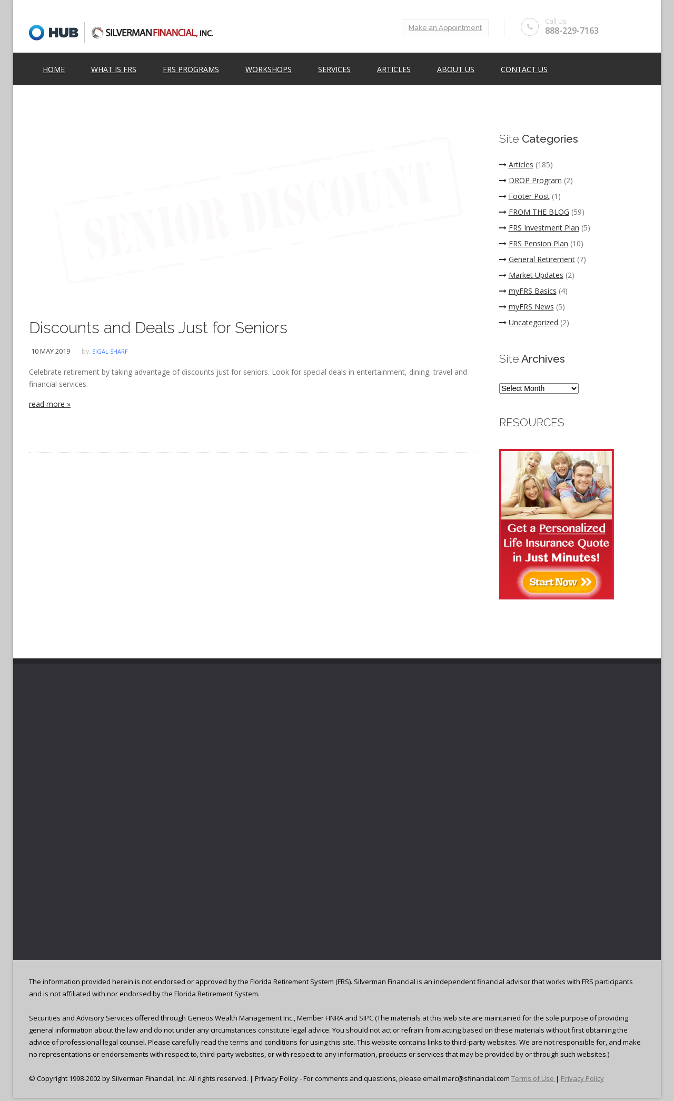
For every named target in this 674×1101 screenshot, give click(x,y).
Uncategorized (528, 322)
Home (54, 69)
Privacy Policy (582, 1078)
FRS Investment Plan (539, 228)
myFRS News (526, 307)
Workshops (268, 69)
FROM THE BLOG (534, 212)
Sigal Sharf (110, 351)
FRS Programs (191, 69)
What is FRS (113, 69)
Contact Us (524, 69)
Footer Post (524, 196)
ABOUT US (455, 69)
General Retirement (537, 259)
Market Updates (531, 275)
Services (334, 69)
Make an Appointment (445, 28)
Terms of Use (533, 1078)
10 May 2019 (50, 351)
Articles (394, 69)
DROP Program (530, 180)
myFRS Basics (528, 291)
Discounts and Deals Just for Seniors (158, 327)
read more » (50, 404)
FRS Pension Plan (533, 243)
